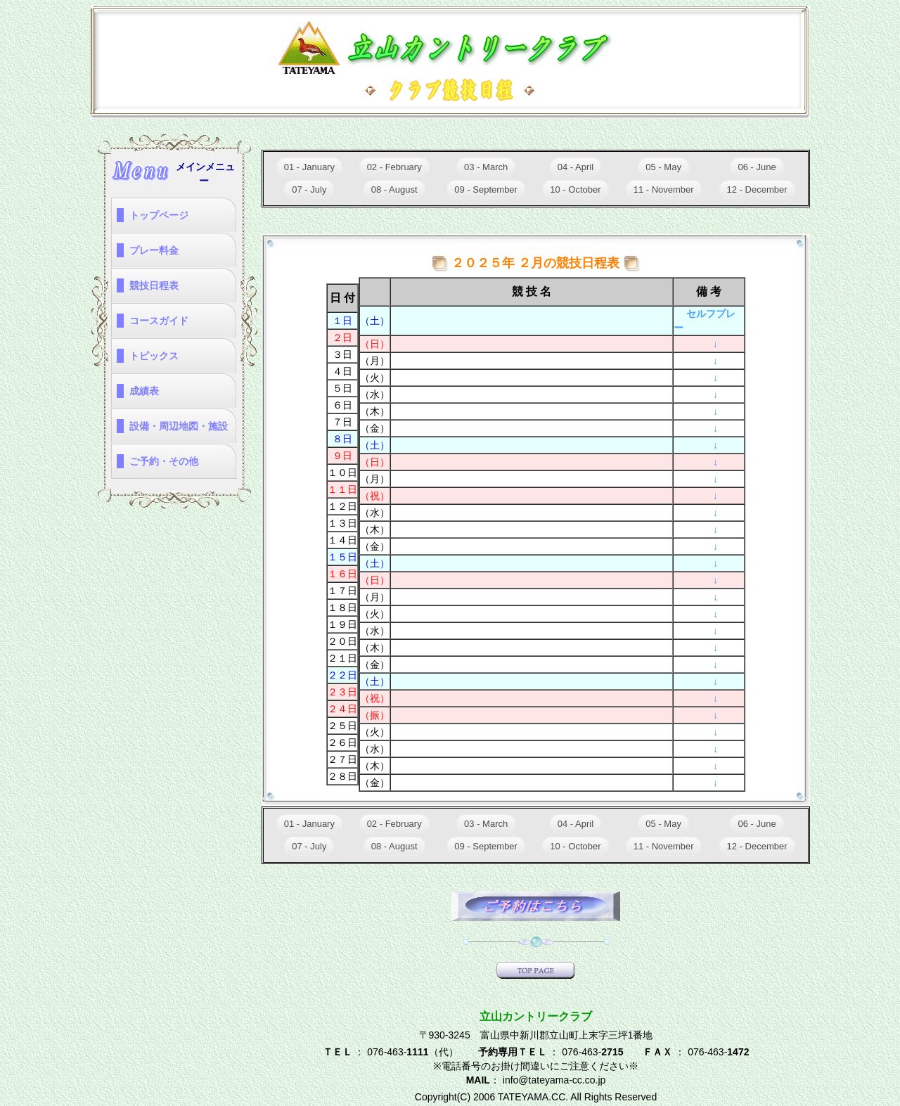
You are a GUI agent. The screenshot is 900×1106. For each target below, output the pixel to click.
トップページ (158, 215)
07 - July (309, 189)
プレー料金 (154, 250)
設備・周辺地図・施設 (178, 426)
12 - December (757, 189)
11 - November (664, 189)
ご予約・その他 (163, 461)
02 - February (394, 167)
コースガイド (158, 320)
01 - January (309, 167)
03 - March (486, 167)
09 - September (486, 189)
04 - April (575, 167)
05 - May (663, 167)
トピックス (154, 355)
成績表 (144, 391)
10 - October (575, 189)
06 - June (757, 167)
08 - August (394, 189)
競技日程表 (154, 285)
